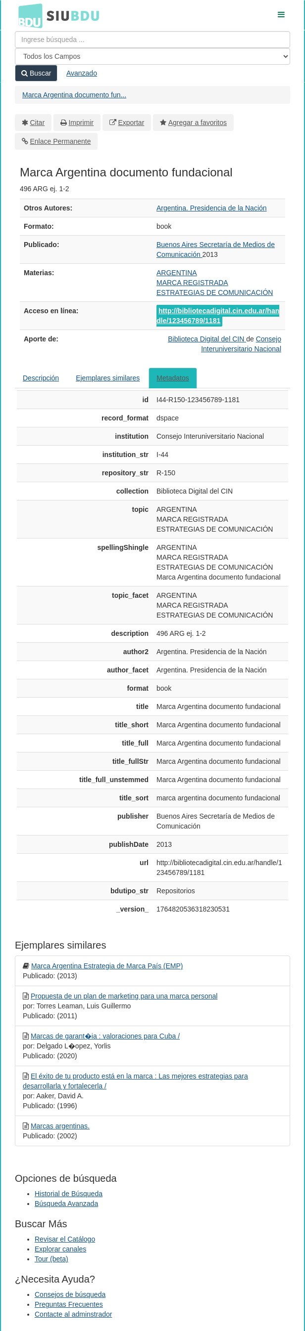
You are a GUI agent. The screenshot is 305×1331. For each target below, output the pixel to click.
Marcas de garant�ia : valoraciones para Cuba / (105, 1036)
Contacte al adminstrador (73, 1314)
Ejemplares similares (108, 378)
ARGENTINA (176, 273)
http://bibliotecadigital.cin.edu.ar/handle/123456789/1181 (217, 316)
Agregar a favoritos (197, 122)
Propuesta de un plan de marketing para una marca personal (124, 996)
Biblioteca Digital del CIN (207, 339)
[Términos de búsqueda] (152, 39)
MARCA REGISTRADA (192, 283)
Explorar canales (60, 1249)
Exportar (131, 122)
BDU (28, 15)
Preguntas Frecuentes (69, 1304)
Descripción (41, 378)
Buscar (36, 73)
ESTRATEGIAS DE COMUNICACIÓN (214, 292)
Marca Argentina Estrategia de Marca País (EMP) (107, 966)
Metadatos (172, 378)
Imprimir (81, 122)
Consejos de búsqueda (70, 1294)
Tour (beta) (51, 1259)
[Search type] (152, 56)
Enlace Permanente (60, 141)
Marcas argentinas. (60, 1126)
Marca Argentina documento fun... (74, 95)
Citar (37, 122)
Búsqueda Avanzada (66, 1203)
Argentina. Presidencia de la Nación (211, 208)
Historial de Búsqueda (68, 1194)
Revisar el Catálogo (65, 1239)
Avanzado (81, 73)
